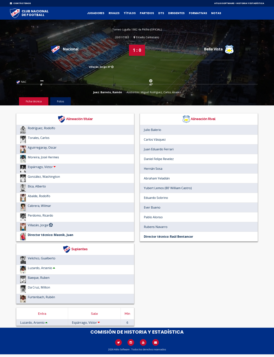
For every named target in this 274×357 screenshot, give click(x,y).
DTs (161, 13)
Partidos (147, 13)
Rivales (114, 13)
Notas (216, 13)
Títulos (130, 13)
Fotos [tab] (60, 101)
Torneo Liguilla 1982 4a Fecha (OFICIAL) (137, 29)
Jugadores (95, 13)
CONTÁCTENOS (20, 3)
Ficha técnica (34, 101)
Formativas (198, 13)
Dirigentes (176, 13)
